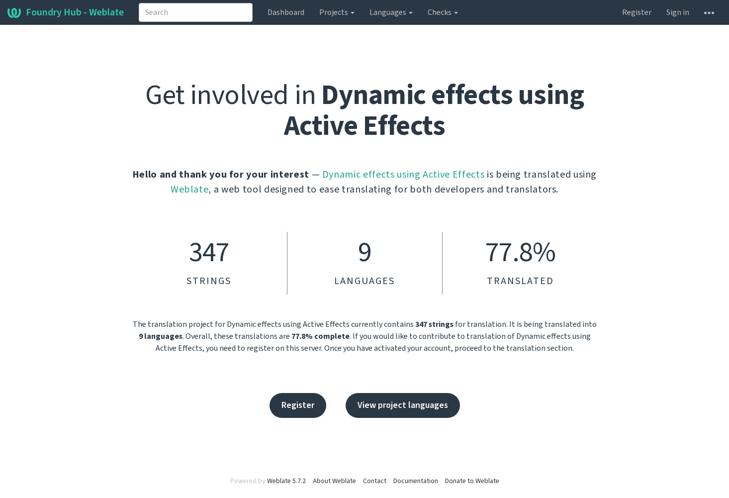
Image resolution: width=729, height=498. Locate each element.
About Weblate (334, 481)
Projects (337, 12)
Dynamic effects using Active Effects (403, 175)
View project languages (403, 405)
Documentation (415, 481)
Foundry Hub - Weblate (65, 12)
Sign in (677, 12)
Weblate (190, 190)
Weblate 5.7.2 (286, 481)
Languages (391, 12)
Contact (374, 481)
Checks (443, 12)
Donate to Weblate (472, 481)
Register (636, 12)
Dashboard (286, 12)
